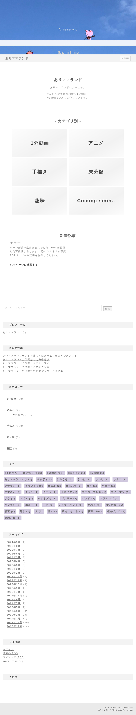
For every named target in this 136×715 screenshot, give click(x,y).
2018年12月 (14, 622)
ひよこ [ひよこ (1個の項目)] (120, 479)
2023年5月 (14, 557)
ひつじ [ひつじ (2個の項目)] (102, 479)
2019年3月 (14, 611)
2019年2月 (14, 614)
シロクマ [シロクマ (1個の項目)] (69, 492)
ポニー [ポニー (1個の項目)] (32, 505)
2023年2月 (14, 569)
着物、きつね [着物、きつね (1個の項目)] (73, 511)
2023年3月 (14, 565)
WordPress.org (13, 661)
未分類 (11, 437)
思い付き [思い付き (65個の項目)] (114, 505)
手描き (11, 426)
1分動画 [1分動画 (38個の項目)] (55, 473)
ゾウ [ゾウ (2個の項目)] (10, 498)
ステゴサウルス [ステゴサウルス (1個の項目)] (94, 492)
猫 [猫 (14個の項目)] (52, 511)
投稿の (10, 653)
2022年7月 (14, 592)
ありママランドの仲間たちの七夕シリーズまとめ (33, 371)
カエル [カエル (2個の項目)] (54, 485)
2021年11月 (14, 595)
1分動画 (12, 398)
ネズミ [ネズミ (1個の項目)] (26, 498)
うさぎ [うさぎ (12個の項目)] (44, 479)
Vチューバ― (21, 414)
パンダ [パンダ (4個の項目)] (88, 498)
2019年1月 (14, 618)
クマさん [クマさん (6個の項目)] (13, 492)
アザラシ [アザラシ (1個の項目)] (13, 485)
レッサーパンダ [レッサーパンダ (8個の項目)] (71, 505)
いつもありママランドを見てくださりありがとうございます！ (41, 355)
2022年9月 (14, 588)
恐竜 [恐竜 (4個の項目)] (10, 511)
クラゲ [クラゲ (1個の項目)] (32, 492)
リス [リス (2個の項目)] (48, 505)
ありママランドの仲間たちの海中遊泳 (26, 359)
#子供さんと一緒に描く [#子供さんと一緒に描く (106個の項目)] (23, 473)
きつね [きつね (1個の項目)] (84, 479)
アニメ (11, 410)
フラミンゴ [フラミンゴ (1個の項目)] (109, 498)
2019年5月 (14, 607)
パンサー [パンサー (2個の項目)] (69, 498)
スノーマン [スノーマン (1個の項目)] (120, 492)
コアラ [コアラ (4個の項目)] (50, 492)
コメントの (13, 657)
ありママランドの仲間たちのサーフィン (27, 363)
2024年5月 (14, 542)
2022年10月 (14, 584)
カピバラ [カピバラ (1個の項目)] (74, 485)
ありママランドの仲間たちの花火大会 (26, 367)
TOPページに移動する (24, 264)
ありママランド (16, 58)
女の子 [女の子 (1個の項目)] (94, 505)
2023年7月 (14, 549)
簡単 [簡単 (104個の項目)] (95, 511)
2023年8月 (14, 546)
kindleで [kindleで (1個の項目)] (76, 473)
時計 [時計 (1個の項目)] (25, 511)
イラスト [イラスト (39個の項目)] (34, 485)
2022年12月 (14, 576)
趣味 (9, 448)
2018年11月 (14, 626)
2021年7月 (14, 603)
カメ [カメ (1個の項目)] (92, 485)
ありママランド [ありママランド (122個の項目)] (18, 479)
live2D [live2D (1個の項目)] (97, 473)
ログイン (8, 649)
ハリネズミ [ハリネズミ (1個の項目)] (47, 498)
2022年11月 (14, 580)
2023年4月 (14, 561)
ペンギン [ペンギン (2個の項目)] (13, 505)
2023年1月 (14, 572)
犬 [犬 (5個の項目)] (39, 511)
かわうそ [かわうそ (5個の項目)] (65, 479)
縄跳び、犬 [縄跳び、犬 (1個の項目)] (116, 511)
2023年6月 (14, 553)
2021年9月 (14, 599)
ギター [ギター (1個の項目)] (108, 485)
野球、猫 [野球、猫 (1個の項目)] (13, 517)
